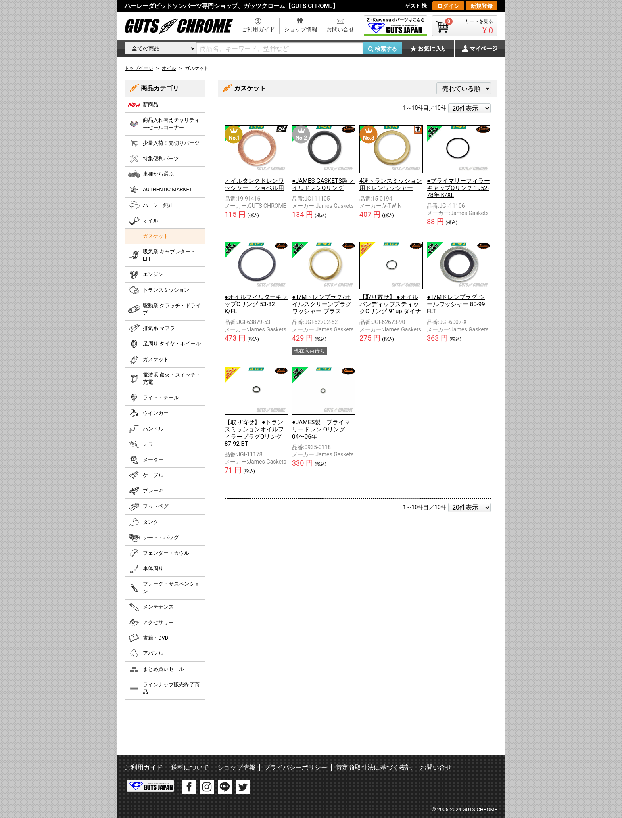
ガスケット (156, 236)
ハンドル (145, 429)
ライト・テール (153, 398)
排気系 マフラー (154, 328)
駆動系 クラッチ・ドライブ (164, 309)
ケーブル (145, 475)
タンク (143, 522)
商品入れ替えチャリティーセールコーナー (164, 123)
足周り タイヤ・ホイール (164, 344)
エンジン (145, 275)
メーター (145, 460)
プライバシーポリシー (295, 767)
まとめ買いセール (156, 669)
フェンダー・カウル (158, 553)
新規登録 (481, 6)
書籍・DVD (148, 638)
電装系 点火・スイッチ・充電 (164, 378)
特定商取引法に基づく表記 (374, 767)
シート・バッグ (153, 538)
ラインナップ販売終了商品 (164, 688)
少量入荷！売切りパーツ (164, 143)
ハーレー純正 (151, 205)
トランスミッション (158, 290)
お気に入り (432, 48)
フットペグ (148, 507)
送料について (190, 767)
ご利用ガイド (258, 29)
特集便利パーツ (153, 159)
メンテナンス (151, 607)
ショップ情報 (300, 29)
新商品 (143, 105)
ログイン (448, 6)
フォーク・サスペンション (164, 587)
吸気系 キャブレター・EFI (162, 255)
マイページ (475, 48)
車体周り (145, 569)
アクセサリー (151, 622)
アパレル (145, 653)
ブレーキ (145, 491)
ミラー (143, 444)
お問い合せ (340, 29)
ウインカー (148, 413)
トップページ (139, 68)
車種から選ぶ (151, 174)
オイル (143, 221)
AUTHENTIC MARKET (160, 189)
